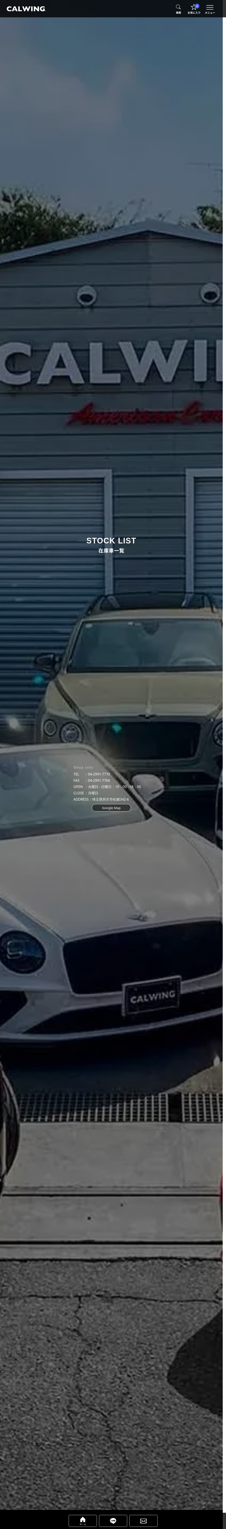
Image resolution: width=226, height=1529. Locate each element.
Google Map (111, 808)
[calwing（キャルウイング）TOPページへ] (26, 8)
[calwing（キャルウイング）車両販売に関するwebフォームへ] (143, 1521)
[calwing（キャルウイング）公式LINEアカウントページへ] (113, 1521)
